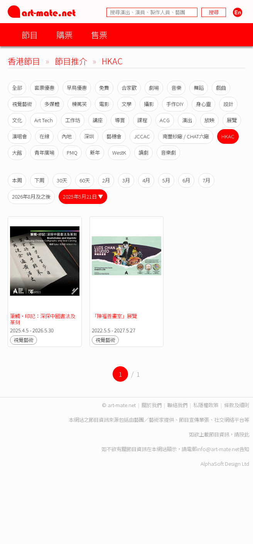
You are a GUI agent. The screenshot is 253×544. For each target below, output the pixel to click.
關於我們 (152, 405)
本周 (17, 180)
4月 (146, 180)
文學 (126, 104)
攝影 (149, 104)
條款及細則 (236, 405)
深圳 (89, 136)
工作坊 (72, 120)
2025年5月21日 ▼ (83, 196)
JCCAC (142, 136)
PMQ (72, 152)
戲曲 (221, 87)
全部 (17, 87)
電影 (104, 104)
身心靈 (203, 104)
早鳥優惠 (77, 87)
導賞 (120, 120)
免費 (104, 87)
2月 (106, 180)
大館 (17, 152)
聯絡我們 (177, 405)
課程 (142, 120)
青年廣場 (44, 152)
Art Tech (43, 120)
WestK (119, 152)
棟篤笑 (79, 104)
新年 (95, 152)
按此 (244, 434)
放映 (209, 120)
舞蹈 (199, 87)
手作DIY (175, 104)
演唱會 (19, 136)
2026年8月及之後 (31, 196)
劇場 (154, 87)
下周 (39, 180)
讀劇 (143, 152)
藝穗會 (113, 136)
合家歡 (129, 87)
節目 (30, 34)
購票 (64, 34)
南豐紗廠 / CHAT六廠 (185, 136)
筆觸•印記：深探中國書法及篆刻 (42, 319)
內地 (67, 136)
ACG (165, 120)
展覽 (232, 120)
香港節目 (24, 61)
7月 (206, 180)
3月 (126, 180)
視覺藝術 (22, 104)
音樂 (176, 87)
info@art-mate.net (218, 449)
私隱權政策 (205, 405)
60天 (84, 180)
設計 (228, 104)
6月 (186, 180)
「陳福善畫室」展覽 (114, 316)
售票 (99, 34)
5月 (166, 180)
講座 (98, 120)
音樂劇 (168, 152)
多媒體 (51, 104)
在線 (44, 136)
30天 (62, 180)
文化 (17, 120)
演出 (187, 120)
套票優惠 (44, 87)
